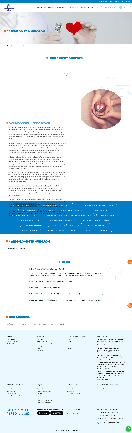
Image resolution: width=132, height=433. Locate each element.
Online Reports (114, 1)
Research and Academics (88, 7)
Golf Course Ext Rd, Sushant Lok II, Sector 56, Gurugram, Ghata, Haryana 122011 (35, 324)
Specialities (61, 7)
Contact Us (72, 7)
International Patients (108, 7)
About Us (39, 7)
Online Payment (126, 1)
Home (9, 46)
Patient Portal (102, 1)
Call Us (128, 7)
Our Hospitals (48, 7)
